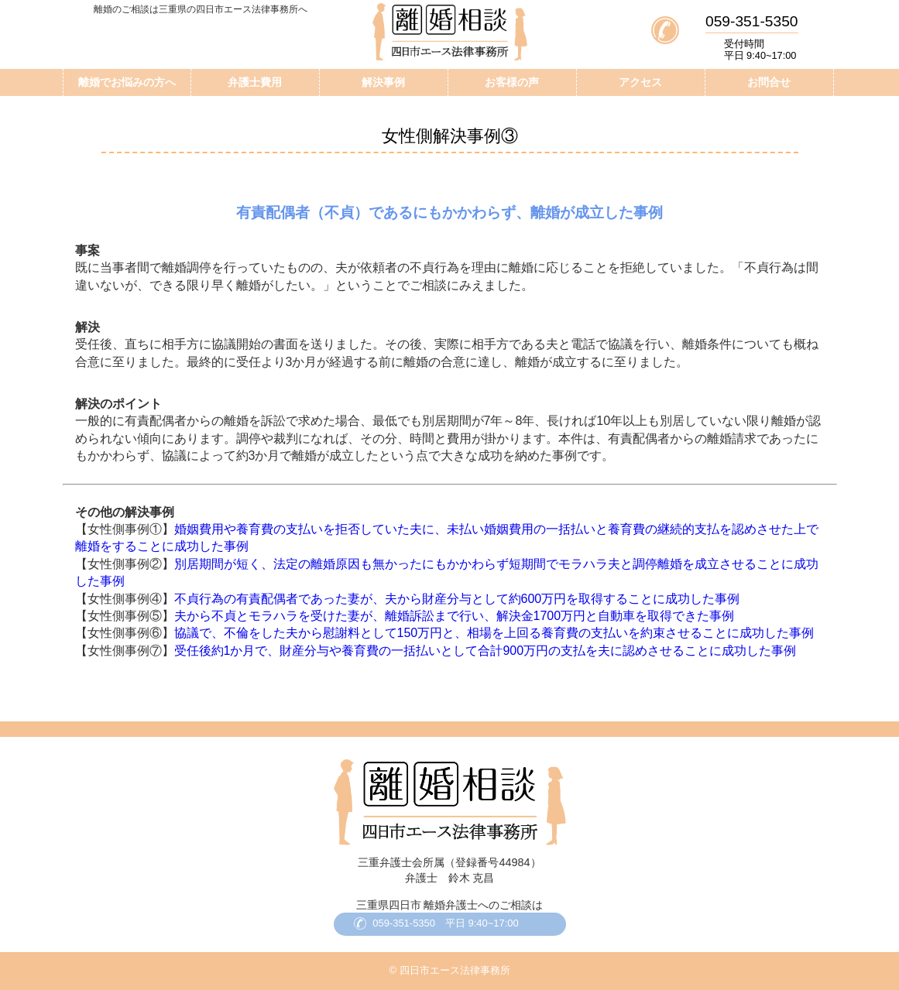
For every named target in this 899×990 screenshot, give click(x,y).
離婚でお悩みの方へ (127, 82)
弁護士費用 (255, 82)
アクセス (640, 82)
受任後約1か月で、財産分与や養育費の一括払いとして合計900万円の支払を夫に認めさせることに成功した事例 (485, 650)
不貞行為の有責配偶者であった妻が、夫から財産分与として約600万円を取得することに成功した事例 (457, 598)
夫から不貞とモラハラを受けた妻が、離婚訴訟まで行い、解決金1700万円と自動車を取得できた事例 (454, 615)
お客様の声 (512, 82)
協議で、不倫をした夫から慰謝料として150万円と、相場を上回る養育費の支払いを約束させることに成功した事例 (494, 632)
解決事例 (383, 82)
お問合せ (769, 82)
